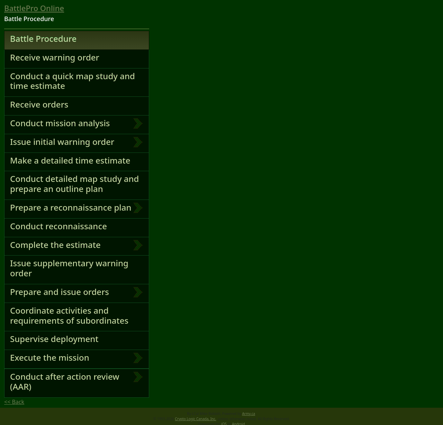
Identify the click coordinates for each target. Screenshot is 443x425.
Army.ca (248, 413)
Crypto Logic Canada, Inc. (195, 418)
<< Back (14, 402)
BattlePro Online (34, 8)
